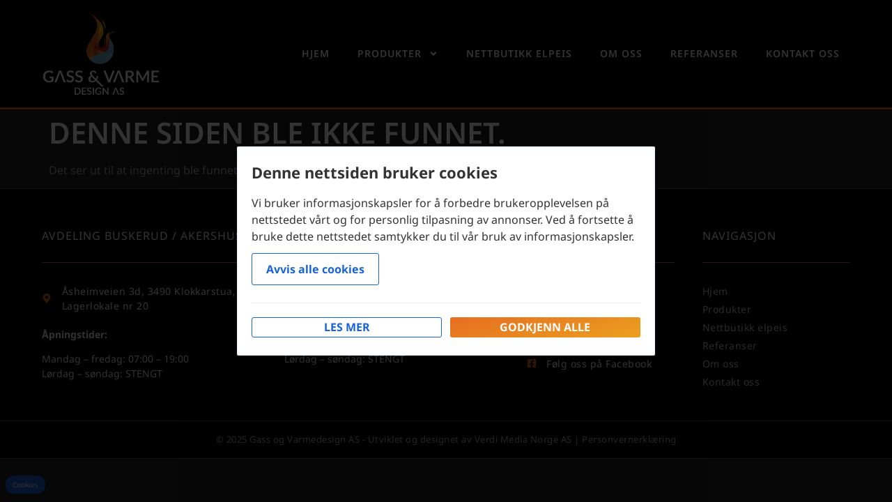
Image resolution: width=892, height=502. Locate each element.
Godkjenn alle (545, 327)
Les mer (347, 327)
